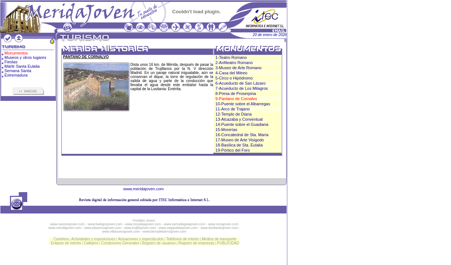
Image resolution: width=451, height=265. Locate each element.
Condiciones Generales (120, 243)
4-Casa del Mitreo (232, 73)
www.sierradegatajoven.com (184, 224)
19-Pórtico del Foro (233, 150)
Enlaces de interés (66, 243)
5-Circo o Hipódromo (234, 78)
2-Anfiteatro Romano (234, 62)
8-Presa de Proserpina (236, 93)
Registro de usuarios (159, 243)
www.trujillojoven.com (140, 228)
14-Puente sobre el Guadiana (242, 124)
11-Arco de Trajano (233, 109)
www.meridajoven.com (143, 189)
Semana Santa (17, 70)
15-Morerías (226, 129)
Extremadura (16, 75)
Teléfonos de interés (182, 239)
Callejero (91, 243)
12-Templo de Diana (234, 114)
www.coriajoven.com (223, 224)
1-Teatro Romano (231, 57)
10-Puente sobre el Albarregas (243, 104)
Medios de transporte (219, 239)
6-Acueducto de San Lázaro (241, 83)
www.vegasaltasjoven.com (178, 228)
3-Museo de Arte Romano (239, 68)
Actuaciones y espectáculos (140, 239)
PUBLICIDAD (228, 243)
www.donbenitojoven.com (219, 228)
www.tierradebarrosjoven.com (165, 231)
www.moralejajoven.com (143, 224)
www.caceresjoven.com (67, 224)
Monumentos (16, 53)
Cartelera (61, 239)
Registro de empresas (196, 243)
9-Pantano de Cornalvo (236, 98)
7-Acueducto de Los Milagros (242, 88)
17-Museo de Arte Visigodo (240, 140)
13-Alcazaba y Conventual (239, 119)
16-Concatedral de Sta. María (242, 134)
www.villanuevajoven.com (121, 231)
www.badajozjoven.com (105, 224)
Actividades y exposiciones (93, 239)
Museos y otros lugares (25, 57)
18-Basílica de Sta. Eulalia (239, 145)
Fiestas (10, 62)
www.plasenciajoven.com (102, 228)
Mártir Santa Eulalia (22, 66)
